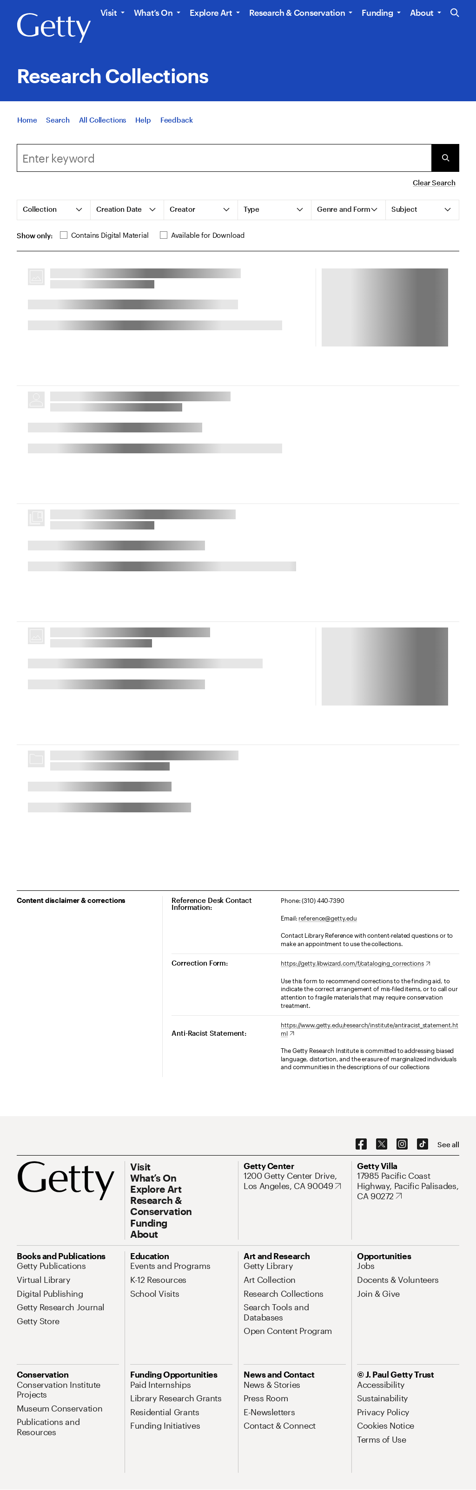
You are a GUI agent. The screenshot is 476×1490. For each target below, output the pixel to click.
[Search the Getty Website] (454, 13)
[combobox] (224, 158)
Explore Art (211, 12)
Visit (108, 12)
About (422, 12)
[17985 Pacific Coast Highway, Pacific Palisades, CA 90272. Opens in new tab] (408, 1186)
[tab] (54, 210)
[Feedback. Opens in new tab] (176, 120)
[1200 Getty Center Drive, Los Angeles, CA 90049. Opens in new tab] (295, 1181)
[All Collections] (102, 120)
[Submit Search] (445, 158)
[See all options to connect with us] (448, 1144)
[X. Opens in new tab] (381, 1144)
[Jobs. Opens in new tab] (366, 1266)
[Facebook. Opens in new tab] (361, 1144)
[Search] (57, 120)
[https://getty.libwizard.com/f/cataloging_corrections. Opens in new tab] (355, 964)
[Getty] (54, 28)
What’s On (153, 12)
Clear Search (434, 182)
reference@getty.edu (327, 918)
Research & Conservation (297, 12)
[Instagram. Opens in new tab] (402, 1144)
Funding (377, 12)
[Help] (143, 120)
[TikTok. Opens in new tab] (422, 1144)
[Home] (27, 120)
